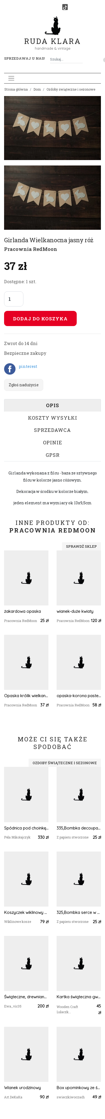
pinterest (28, 366)
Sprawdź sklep (81, 546)
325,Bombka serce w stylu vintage (79, 912)
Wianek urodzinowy (22, 1087)
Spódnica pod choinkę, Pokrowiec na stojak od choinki (26, 828)
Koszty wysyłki (52, 418)
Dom (37, 89)
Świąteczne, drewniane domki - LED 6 (26, 996)
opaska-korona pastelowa (79, 695)
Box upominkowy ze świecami (79, 1087)
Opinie (52, 442)
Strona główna (16, 89)
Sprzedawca (52, 430)
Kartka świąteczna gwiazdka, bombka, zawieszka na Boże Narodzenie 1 (79, 996)
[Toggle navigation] (11, 78)
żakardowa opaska (22, 611)
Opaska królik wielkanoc (26, 695)
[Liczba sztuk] (13, 299)
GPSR (53, 455)
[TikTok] (65, 7)
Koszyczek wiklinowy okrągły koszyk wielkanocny (26, 912)
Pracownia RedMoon (30, 249)
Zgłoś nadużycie (24, 384)
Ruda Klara (52, 37)
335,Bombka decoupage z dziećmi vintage (79, 828)
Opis (52, 405)
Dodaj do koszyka (40, 318)
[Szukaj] (80, 59)
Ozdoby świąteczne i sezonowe (71, 89)
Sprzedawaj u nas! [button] (24, 58)
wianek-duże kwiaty (75, 611)
